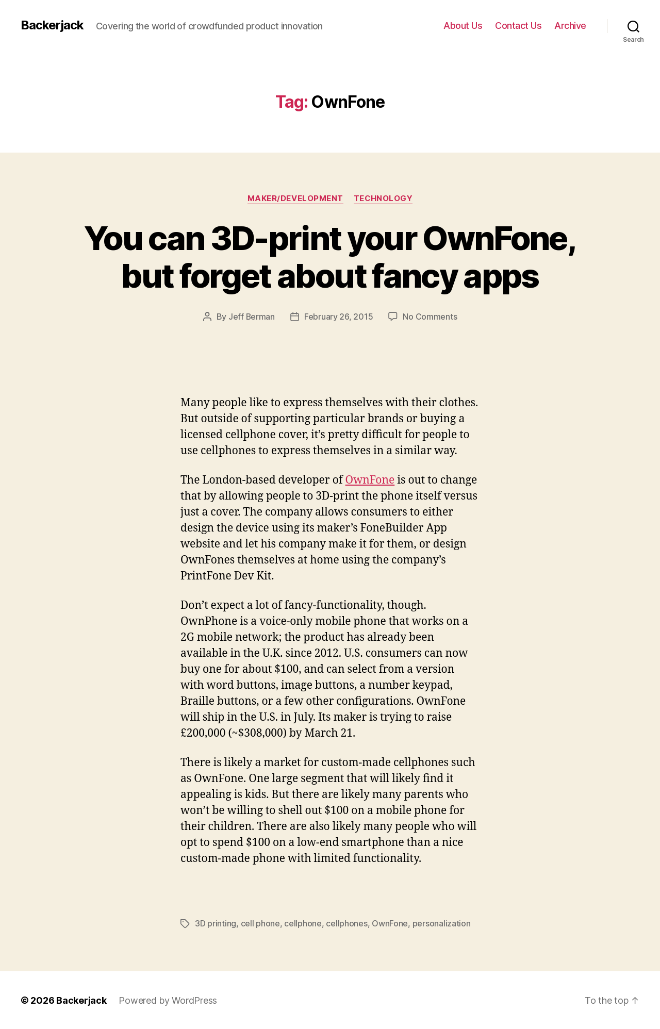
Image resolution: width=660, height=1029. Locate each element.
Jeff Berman (251, 316)
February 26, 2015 (338, 316)
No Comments (430, 316)
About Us (462, 25)
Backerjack (52, 25)
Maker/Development (295, 198)
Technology (383, 198)
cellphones (346, 923)
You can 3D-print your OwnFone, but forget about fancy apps (329, 256)
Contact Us (518, 25)
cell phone (260, 923)
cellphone (303, 923)
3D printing (215, 923)
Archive (570, 25)
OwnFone (370, 480)
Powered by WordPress (168, 999)
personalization (441, 923)
